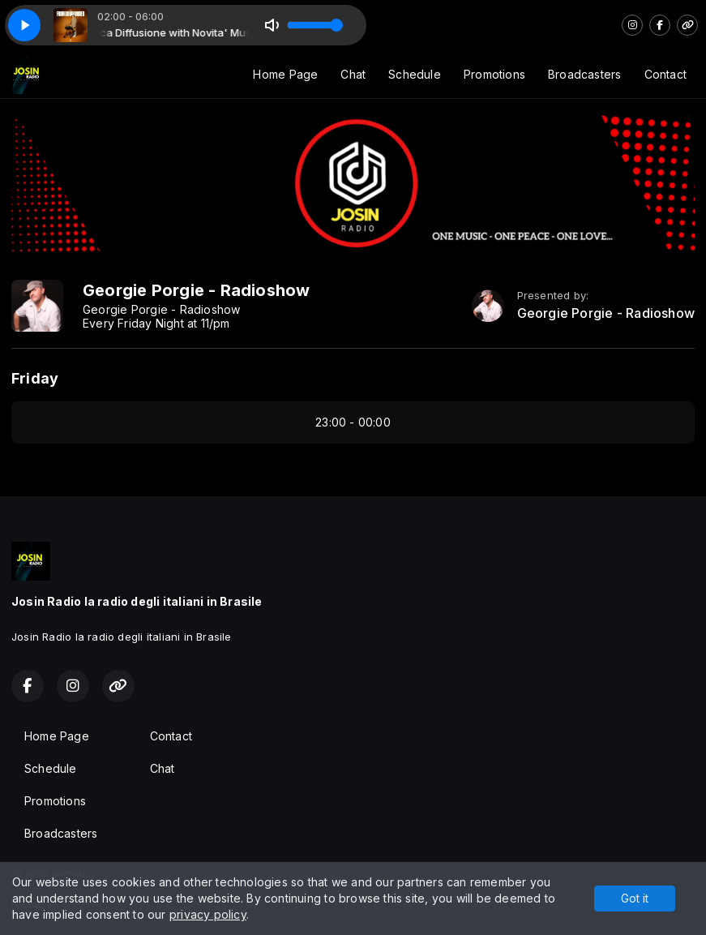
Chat (353, 74)
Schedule (414, 74)
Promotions (494, 74)
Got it (634, 898)
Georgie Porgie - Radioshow (606, 313)
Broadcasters (585, 74)
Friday (34, 378)
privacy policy (207, 914)
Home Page (285, 74)
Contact (665, 74)
